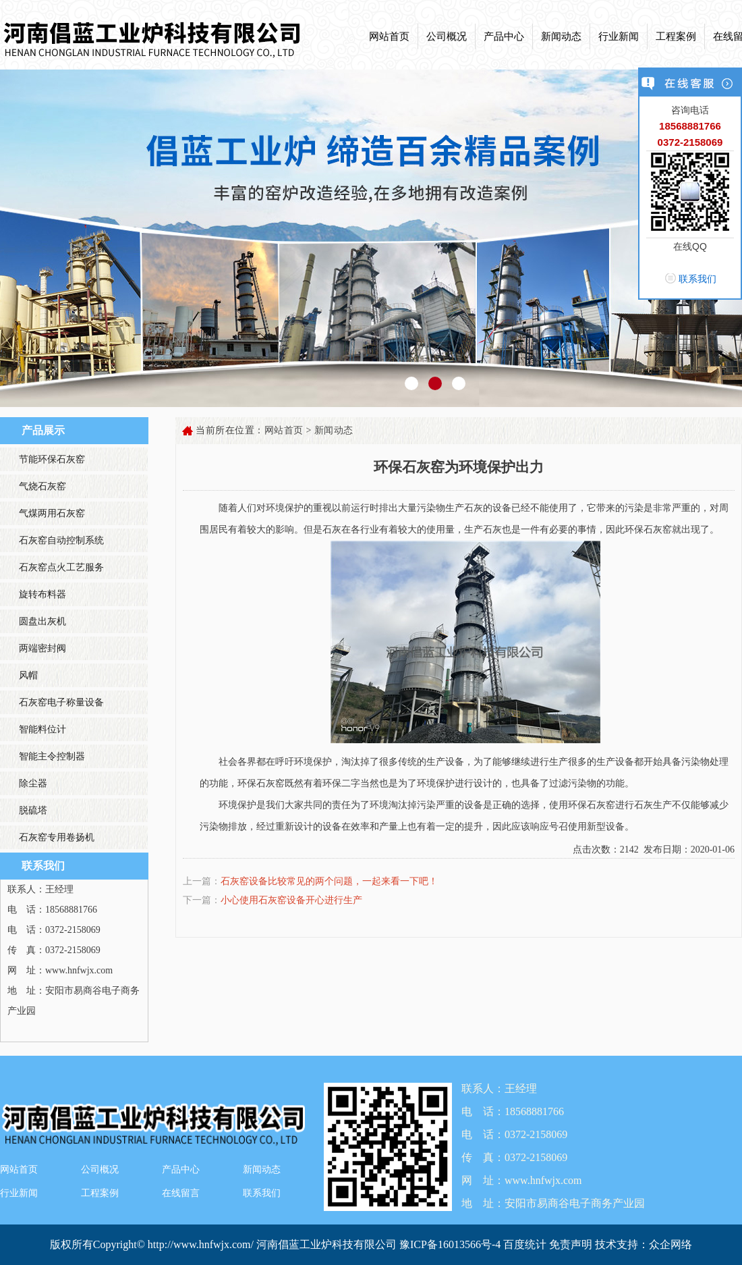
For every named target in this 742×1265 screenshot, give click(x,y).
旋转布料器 (42, 594)
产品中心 (504, 36)
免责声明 (570, 1244)
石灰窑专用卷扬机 (56, 837)
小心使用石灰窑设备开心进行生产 (291, 900)
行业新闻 (618, 36)
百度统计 (524, 1244)
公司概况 (446, 36)
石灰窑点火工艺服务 (61, 567)
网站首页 (389, 36)
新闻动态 (561, 36)
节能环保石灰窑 (52, 459)
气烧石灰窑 (42, 486)
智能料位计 (42, 729)
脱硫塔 (33, 810)
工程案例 (676, 36)
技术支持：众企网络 (643, 1244)
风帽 (28, 675)
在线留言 (181, 1193)
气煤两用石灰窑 (52, 513)
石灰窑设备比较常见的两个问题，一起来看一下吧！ (329, 881)
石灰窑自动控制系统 (61, 540)
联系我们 (262, 1193)
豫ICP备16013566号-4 (451, 1244)
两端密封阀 (42, 648)
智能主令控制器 (52, 756)
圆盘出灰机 (42, 621)
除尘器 (33, 783)
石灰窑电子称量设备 (61, 702)
